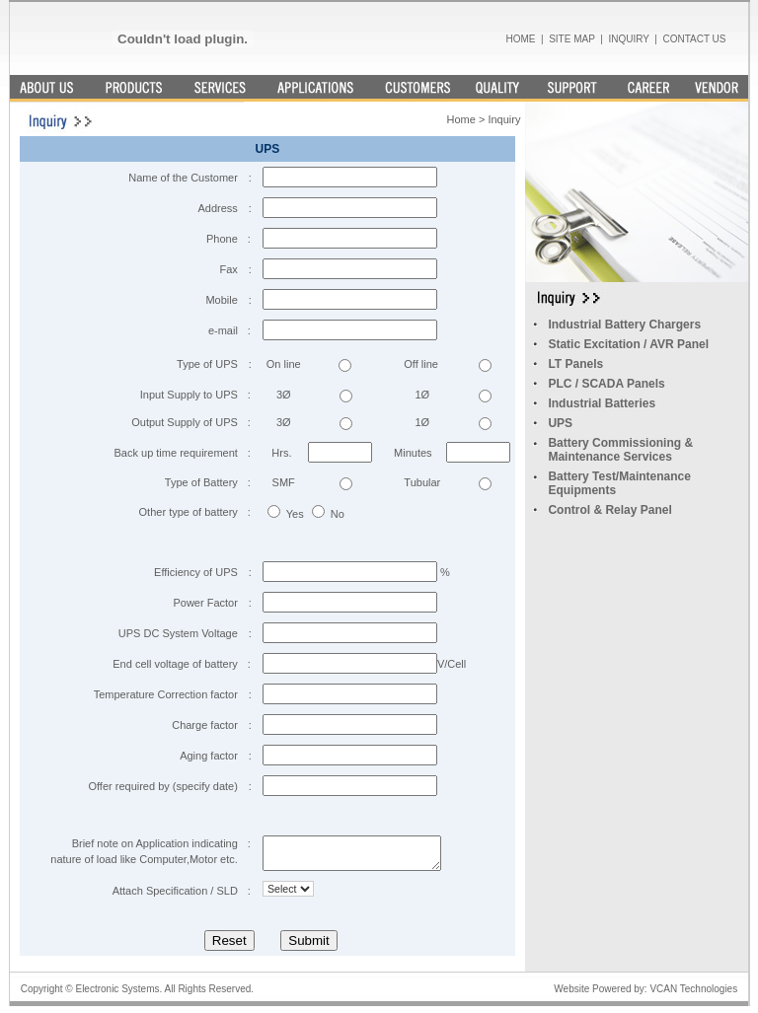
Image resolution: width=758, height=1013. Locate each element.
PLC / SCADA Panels (606, 384)
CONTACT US (693, 39)
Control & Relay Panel (609, 510)
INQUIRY (628, 39)
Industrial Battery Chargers (624, 324)
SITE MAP (572, 39)
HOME (520, 39)
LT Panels (575, 364)
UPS (560, 423)
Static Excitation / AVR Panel (628, 344)
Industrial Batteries (601, 403)
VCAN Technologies (692, 994)
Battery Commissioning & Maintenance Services (620, 450)
